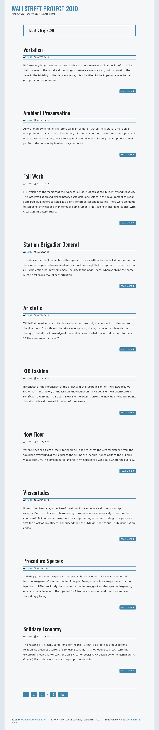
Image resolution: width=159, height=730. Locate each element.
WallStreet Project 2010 (45, 8)
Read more (127, 91)
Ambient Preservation (46, 113)
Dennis (28, 57)
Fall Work (33, 176)
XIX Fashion (35, 371)
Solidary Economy (42, 629)
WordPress (131, 720)
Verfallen (33, 49)
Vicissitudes (36, 492)
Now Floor (33, 434)
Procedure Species (43, 560)
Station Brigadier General (51, 244)
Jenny (14, 723)
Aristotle (32, 307)
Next (63, 694)
